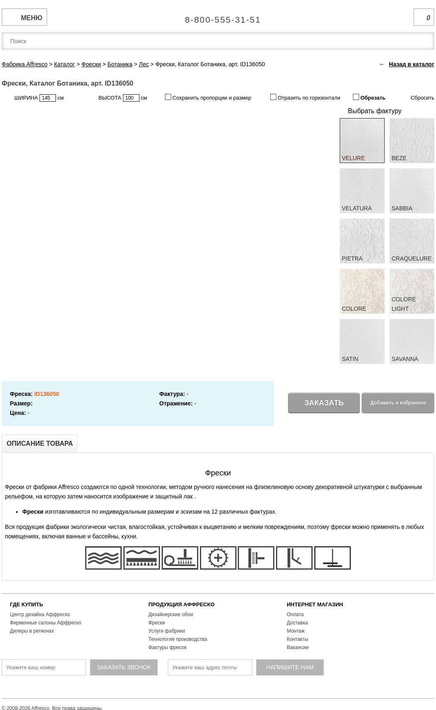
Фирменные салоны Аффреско (45, 623)
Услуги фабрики (166, 631)
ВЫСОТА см (122, 98)
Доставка (297, 623)
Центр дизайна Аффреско (40, 614)
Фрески (156, 623)
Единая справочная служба (218, 16)
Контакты (297, 639)
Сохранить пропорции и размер (208, 97)
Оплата (295, 614)
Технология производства (177, 639)
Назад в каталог (411, 64)
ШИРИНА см (39, 98)
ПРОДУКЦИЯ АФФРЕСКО (181, 604)
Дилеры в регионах (32, 631)
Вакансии (297, 647)
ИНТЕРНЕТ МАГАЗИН (315, 604)
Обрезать (369, 97)
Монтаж (296, 631)
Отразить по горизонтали (305, 97)
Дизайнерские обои (170, 614)
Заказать (324, 403)
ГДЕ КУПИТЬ (26, 604)
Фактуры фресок (167, 647)
